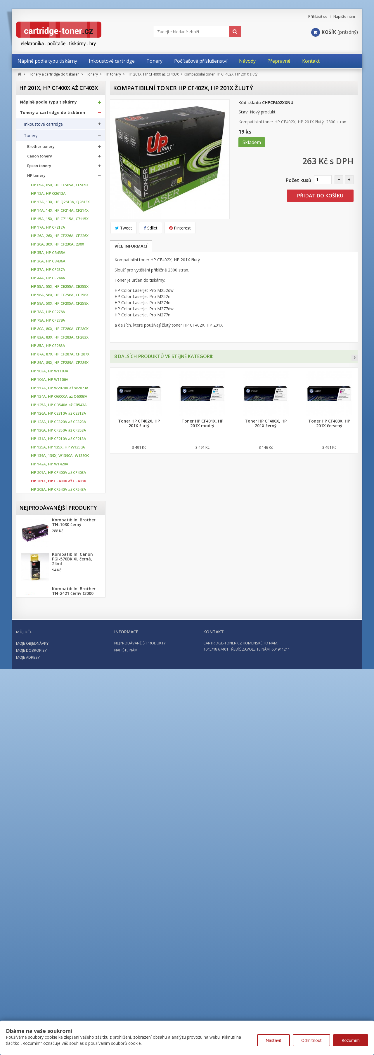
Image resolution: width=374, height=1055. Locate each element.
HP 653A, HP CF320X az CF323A (58, 635)
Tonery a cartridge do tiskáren (52, 114)
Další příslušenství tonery (47, 766)
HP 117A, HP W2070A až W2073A (60, 389)
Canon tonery (39, 158)
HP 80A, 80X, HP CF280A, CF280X (60, 330)
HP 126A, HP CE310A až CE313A (58, 415)
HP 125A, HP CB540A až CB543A (59, 406)
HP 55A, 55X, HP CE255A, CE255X (60, 288)
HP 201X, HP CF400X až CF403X (58, 482)
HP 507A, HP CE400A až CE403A (58, 592)
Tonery (30, 137)
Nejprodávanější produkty (58, 814)
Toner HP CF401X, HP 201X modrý (202, 423)
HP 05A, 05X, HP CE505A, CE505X (60, 186)
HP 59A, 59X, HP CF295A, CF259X (60, 305)
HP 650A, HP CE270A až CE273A (58, 609)
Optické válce (36, 744)
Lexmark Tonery (42, 691)
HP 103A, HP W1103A (49, 372)
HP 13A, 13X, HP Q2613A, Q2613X (60, 203)
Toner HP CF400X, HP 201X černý (266, 423)
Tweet (123, 228)
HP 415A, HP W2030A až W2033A (60, 575)
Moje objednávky (32, 1014)
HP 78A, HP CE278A (48, 313)
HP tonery (36, 177)
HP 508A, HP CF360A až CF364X (58, 601)
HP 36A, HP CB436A (48, 262)
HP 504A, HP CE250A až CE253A (58, 584)
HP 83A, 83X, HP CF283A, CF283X (60, 339)
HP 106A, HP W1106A (49, 381)
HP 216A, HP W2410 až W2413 (57, 525)
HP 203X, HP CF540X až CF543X (58, 499)
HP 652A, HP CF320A (49, 626)
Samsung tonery (42, 720)
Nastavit (273, 1040)
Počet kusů (298, 180)
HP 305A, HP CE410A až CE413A (58, 542)
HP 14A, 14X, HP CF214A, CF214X (60, 212)
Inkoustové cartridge (43, 125)
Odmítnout (311, 1040)
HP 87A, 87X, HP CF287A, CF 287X (60, 355)
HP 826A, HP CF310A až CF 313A (59, 660)
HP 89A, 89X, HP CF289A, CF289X (60, 364)
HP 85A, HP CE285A (48, 347)
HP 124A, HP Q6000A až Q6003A (59, 398)
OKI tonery (37, 701)
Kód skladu (249, 102)
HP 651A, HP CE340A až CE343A (58, 618)
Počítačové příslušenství (45, 791)
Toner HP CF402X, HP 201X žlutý (139, 423)
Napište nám (344, 16)
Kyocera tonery (41, 682)
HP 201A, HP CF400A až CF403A (58, 474)
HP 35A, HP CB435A (48, 254)
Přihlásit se (318, 16)
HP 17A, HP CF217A (48, 229)
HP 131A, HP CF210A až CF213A (58, 440)
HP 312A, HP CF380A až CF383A (58, 550)
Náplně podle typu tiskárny (48, 103)
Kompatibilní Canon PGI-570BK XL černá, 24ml (72, 868)
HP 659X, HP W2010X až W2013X (59, 651)
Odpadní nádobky (40, 755)
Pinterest (180, 228)
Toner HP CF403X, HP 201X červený (329, 423)
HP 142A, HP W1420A (49, 465)
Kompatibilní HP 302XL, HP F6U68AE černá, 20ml (76, 934)
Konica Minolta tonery (47, 672)
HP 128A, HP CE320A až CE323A (58, 423)
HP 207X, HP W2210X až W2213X (59, 516)
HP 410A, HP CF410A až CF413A (58, 558)
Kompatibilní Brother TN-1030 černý (74, 831)
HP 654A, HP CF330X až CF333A (58, 643)
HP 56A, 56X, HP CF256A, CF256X (60, 296)
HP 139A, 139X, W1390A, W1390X (60, 457)
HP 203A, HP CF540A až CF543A (58, 491)
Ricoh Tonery (39, 711)
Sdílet (150, 228)
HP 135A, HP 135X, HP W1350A (58, 449)
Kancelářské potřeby (42, 780)
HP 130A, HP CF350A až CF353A (58, 432)
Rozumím (351, 1040)
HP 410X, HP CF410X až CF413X (58, 567)
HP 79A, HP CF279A (48, 322)
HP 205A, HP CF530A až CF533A (58, 508)
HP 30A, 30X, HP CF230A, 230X (57, 246)
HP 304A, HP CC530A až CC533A (59, 533)
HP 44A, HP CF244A (48, 279)
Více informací (131, 246)
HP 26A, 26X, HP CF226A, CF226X (60, 237)
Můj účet (25, 1002)
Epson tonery (39, 167)
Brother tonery (41, 148)
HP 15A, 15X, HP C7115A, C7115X (60, 220)
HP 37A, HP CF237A (48, 271)
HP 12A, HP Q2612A (48, 195)
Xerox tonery (39, 730)
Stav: (243, 112)
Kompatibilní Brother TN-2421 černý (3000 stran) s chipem (74, 902)
